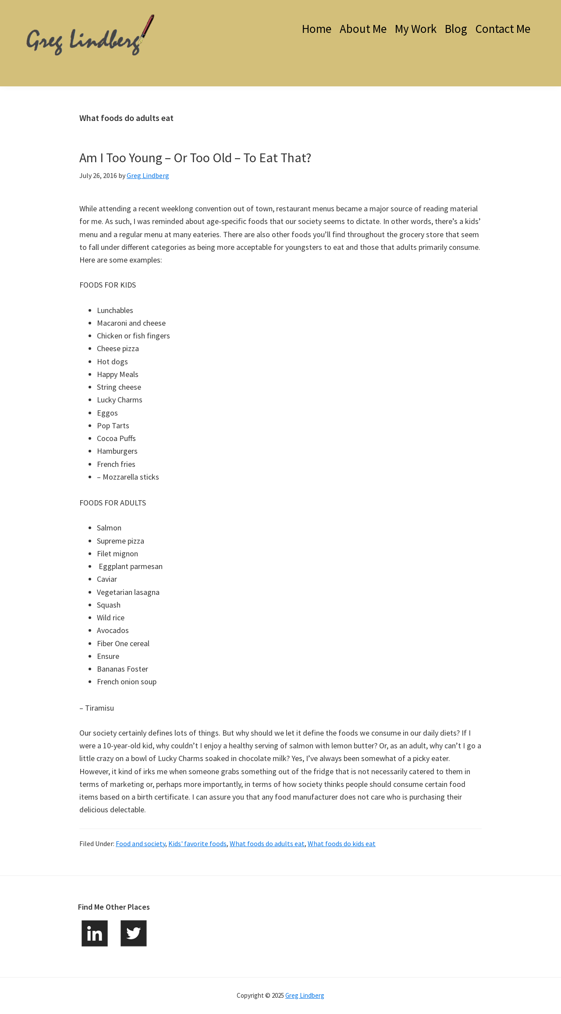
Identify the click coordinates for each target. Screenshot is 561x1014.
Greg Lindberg (304, 995)
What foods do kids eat (342, 843)
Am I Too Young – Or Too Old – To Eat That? (195, 157)
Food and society (140, 843)
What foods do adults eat (267, 843)
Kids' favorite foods (197, 843)
